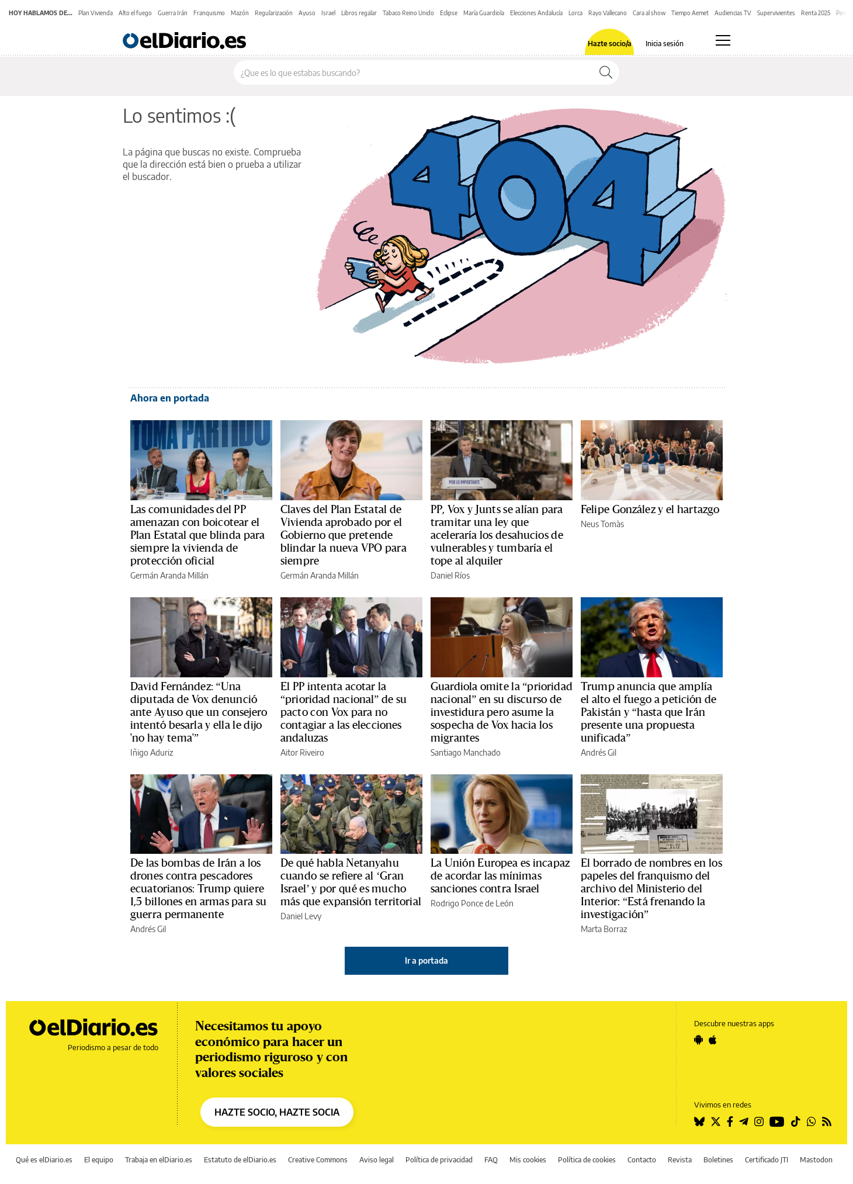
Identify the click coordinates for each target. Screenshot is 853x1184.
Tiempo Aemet (690, 12)
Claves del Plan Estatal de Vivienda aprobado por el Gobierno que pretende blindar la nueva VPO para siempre (343, 535)
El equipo (98, 1159)
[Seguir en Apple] (713, 1039)
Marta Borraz (604, 929)
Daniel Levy (300, 916)
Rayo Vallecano (607, 12)
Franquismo (209, 12)
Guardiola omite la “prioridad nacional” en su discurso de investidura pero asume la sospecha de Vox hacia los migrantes (502, 712)
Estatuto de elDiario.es (240, 1159)
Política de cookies (587, 1159)
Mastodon (816, 1159)
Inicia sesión (665, 43)
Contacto (641, 1159)
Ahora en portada (169, 398)
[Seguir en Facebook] (730, 1121)
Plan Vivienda (95, 12)
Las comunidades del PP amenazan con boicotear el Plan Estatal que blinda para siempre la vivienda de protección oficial (197, 535)
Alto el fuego (135, 12)
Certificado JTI (766, 1159)
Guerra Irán (173, 12)
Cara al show (649, 12)
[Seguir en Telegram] (743, 1121)
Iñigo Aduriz (151, 752)
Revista (680, 1159)
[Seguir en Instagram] (759, 1121)
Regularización (274, 12)
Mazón (240, 12)
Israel (328, 12)
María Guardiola (483, 12)
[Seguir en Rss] (826, 1121)
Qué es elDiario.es (44, 1159)
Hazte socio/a (610, 43)
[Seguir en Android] (698, 1039)
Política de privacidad (439, 1159)
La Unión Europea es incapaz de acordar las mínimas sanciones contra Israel (500, 876)
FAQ (491, 1159)
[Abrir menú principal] (723, 40)
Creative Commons (318, 1159)
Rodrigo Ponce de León (472, 903)
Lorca (575, 12)
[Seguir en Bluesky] (699, 1121)
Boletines (718, 1159)
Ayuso (307, 12)
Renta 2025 (815, 12)
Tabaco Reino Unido (408, 12)
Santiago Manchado (466, 752)
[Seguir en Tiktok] (795, 1121)
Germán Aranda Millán (169, 575)
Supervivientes (776, 12)
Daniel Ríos (450, 575)
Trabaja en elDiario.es (158, 1159)
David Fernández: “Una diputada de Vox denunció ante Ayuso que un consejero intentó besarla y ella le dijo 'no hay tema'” (198, 712)
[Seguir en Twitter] (715, 1121)
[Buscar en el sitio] (413, 72)
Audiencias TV (733, 12)
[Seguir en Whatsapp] (811, 1121)
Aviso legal (376, 1159)
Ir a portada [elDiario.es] (426, 960)
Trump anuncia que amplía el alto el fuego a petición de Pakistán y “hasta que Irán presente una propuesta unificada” (649, 712)
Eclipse (448, 12)
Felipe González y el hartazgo (650, 509)
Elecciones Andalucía (536, 12)
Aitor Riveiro (302, 752)
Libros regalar (359, 12)
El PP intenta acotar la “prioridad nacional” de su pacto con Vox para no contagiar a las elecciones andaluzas (343, 712)
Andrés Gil (598, 752)
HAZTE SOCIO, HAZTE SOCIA (276, 1112)
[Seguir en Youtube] (777, 1121)
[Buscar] (605, 72)
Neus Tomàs (602, 524)
